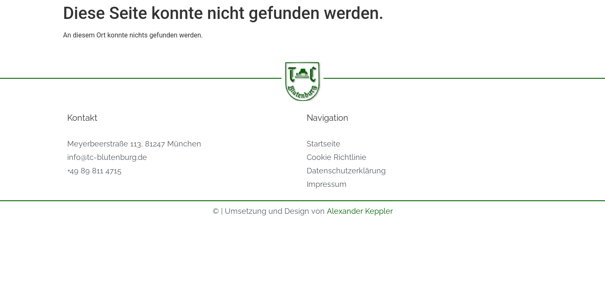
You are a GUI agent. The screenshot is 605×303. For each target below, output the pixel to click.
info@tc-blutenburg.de (107, 157)
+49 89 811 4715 (94, 170)
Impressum (327, 184)
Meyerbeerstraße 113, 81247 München (134, 143)
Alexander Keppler (360, 211)
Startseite (323, 143)
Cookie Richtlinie (336, 157)
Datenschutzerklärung (346, 170)
